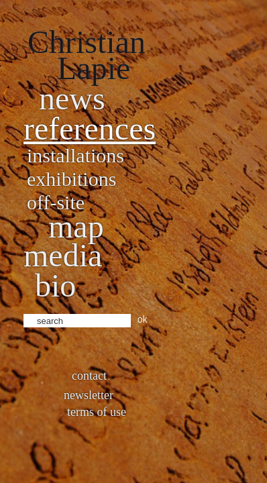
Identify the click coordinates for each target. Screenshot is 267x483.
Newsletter (88, 395)
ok (143, 319)
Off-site (56, 202)
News (72, 98)
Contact (89, 375)
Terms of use (96, 412)
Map (76, 226)
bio (55, 285)
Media (62, 255)
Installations (75, 155)
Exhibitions (71, 179)
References (89, 128)
